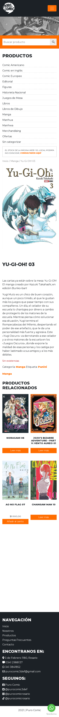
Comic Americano (13, 65)
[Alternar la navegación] (52, 8)
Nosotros (8, 630)
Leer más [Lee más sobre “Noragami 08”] (15, 450)
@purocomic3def (14, 689)
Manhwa (7, 125)
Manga (6, 114)
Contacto (8, 644)
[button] (51, 170)
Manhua (7, 119)
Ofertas (7, 136)
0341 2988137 (12, 662)
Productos (9, 635)
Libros (6, 103)
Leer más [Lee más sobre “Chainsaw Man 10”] (43, 517)
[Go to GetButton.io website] (51, 714)
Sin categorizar (11, 141)
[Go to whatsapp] (51, 708)
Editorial (7, 81)
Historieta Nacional (14, 92)
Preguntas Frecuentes (16, 639)
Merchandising (11, 130)
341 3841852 (11, 666)
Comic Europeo (12, 76)
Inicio (5, 161)
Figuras (6, 87)
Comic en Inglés (12, 70)
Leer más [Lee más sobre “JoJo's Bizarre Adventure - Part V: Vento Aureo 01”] (43, 450)
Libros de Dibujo (12, 108)
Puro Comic (11, 684)
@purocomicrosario (16, 693)
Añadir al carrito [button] (15, 521)
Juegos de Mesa (12, 98)
